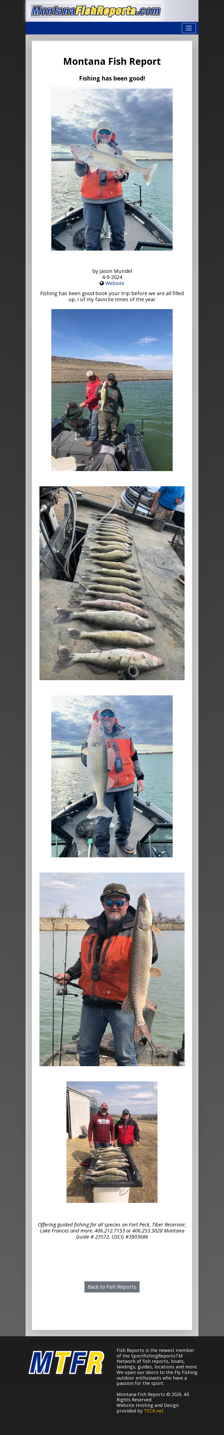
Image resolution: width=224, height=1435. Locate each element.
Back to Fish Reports (112, 1286)
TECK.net (154, 1411)
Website (114, 283)
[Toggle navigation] (189, 28)
